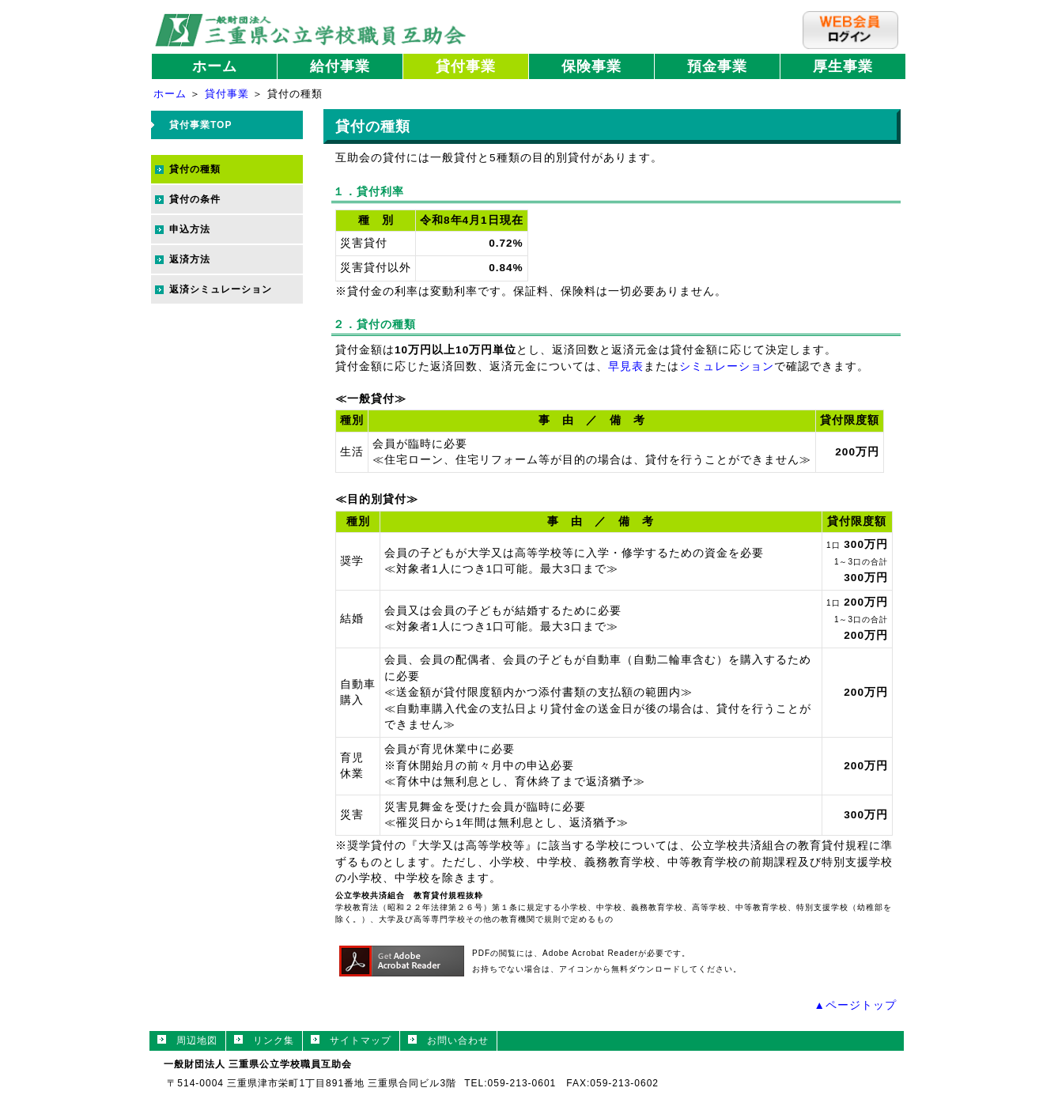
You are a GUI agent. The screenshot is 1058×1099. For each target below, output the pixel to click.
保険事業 (591, 66)
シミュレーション (726, 366)
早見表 (626, 366)
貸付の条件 (195, 199)
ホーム (214, 66)
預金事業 (717, 66)
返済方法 (189, 259)
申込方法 (189, 229)
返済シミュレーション (220, 289)
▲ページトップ (855, 1005)
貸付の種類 (195, 169)
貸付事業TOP (200, 124)
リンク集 (264, 1040)
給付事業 (340, 66)
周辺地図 (187, 1040)
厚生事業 (843, 66)
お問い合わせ (448, 1040)
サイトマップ (351, 1040)
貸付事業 (466, 66)
